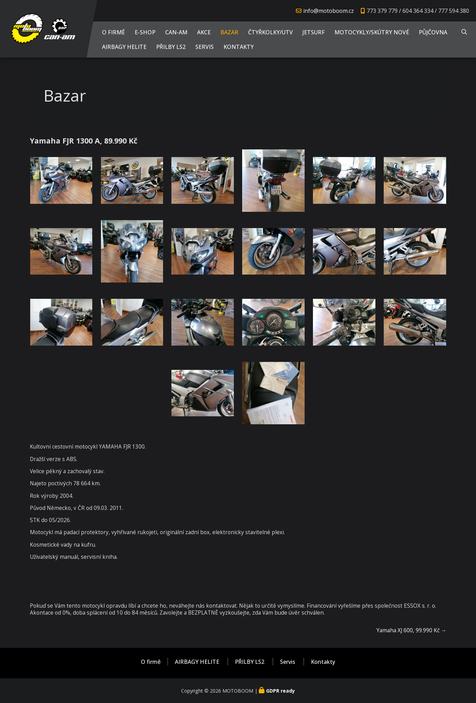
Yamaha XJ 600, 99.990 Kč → (411, 630)
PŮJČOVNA (433, 32)
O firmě (113, 32)
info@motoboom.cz (328, 11)
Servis (204, 47)
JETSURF (314, 32)
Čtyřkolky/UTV (270, 32)
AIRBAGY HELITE (124, 47)
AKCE (204, 32)
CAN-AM (176, 32)
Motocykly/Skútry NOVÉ (371, 32)
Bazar (229, 32)
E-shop (145, 32)
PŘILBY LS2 (171, 47)
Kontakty (238, 47)
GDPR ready (280, 690)
